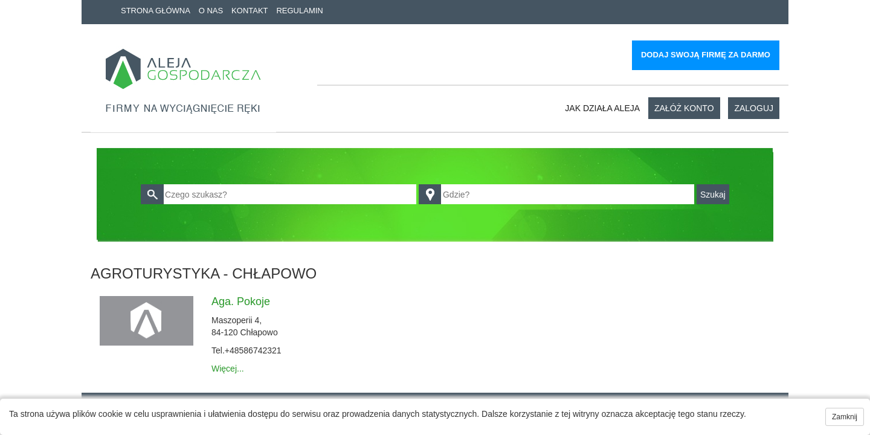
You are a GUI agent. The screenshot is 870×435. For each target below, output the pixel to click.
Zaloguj (753, 108)
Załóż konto (684, 108)
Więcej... (227, 368)
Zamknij (844, 417)
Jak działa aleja (602, 108)
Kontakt (249, 10)
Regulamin (299, 10)
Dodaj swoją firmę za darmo (705, 54)
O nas (211, 10)
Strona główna (155, 10)
